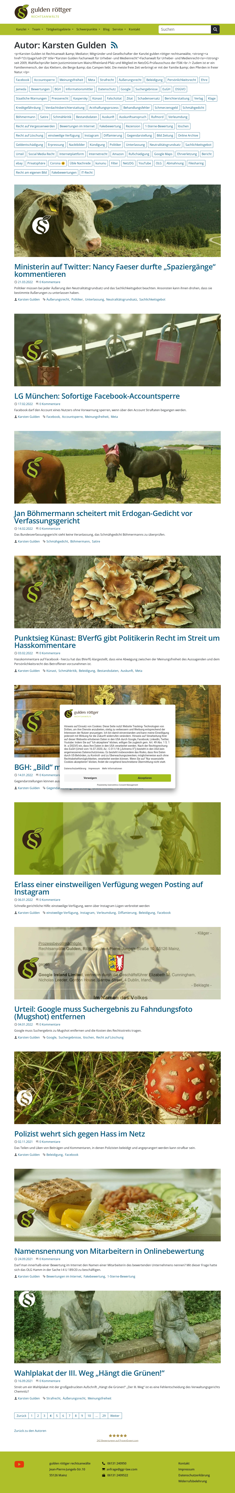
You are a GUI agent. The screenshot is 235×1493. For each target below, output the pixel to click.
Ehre (204, 80)
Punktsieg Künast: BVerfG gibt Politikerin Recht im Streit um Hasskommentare (117, 641)
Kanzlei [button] (21, 29)
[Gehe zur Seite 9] (82, 1416)
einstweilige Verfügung (64, 135)
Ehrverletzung (187, 154)
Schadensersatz (149, 98)
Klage (212, 98)
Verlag (198, 98)
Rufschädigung (139, 154)
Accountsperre (44, 80)
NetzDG (128, 163)
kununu (100, 163)
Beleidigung (154, 80)
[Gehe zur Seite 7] (69, 1416)
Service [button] (118, 29)
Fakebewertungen (64, 172)
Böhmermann (25, 117)
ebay (19, 163)
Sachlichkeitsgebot (198, 145)
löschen (183, 126)
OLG (159, 163)
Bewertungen (40, 89)
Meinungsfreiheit (71, 80)
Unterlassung (135, 145)
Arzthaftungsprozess (104, 108)
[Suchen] (185, 29)
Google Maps (163, 154)
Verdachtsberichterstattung (65, 108)
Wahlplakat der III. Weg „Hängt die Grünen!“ (89, 1373)
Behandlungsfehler (136, 108)
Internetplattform (71, 154)
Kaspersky (80, 98)
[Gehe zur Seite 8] (76, 1416)
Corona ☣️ (57, 163)
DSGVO (180, 89)
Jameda (21, 89)
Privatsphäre (36, 163)
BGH (58, 89)
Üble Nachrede (80, 163)
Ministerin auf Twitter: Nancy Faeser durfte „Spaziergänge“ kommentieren (114, 270)
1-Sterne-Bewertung (159, 126)
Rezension (133, 126)
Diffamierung (113, 135)
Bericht (207, 154)
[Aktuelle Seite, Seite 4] (50, 1416)
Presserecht (60, 98)
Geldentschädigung (29, 145)
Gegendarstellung (139, 135)
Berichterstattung (177, 98)
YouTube (145, 163)
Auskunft (108, 117)
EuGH (166, 89)
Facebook (22, 80)
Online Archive (188, 135)
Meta (91, 80)
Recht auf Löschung (29, 135)
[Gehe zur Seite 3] (44, 1416)
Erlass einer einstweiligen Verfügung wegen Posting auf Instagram (108, 888)
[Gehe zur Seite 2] (38, 1416)
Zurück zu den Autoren (30, 1431)
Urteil (20, 154)
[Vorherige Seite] (21, 1416)
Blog (106, 29)
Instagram (92, 135)
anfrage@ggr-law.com (122, 1469)
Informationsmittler (79, 89)
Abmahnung (175, 163)
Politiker (115, 145)
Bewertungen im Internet (77, 126)
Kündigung (97, 145)
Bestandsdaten (86, 117)
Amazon (118, 154)
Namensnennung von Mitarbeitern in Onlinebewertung (109, 1251)
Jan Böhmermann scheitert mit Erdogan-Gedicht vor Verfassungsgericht (103, 517)
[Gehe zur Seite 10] (89, 1416)
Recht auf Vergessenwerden (35, 126)
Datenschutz (107, 89)
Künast (97, 98)
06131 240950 (114, 1463)
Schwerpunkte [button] (87, 29)
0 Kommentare (49, 282)
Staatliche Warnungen (31, 98)
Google (126, 89)
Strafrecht (107, 80)
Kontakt (134, 29)
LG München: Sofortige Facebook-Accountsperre (97, 396)
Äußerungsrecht (130, 80)
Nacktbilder (77, 145)
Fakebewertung (110, 126)
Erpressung (56, 145)
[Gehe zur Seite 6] (63, 1416)
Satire (44, 117)
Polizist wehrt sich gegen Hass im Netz (79, 1134)
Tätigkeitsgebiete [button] (58, 29)
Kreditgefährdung (28, 108)
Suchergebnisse (146, 89)
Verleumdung (177, 117)
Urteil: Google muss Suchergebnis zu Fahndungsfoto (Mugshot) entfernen (103, 1012)
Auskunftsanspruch (132, 117)
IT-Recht (87, 172)
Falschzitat (114, 98)
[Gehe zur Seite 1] (31, 1416)
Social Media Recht (41, 154)
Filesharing (196, 163)
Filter (114, 163)
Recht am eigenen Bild (31, 172)
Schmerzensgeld (166, 108)
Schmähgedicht (193, 108)
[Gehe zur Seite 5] (57, 1416)
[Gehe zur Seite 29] (104, 1416)
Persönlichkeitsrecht (181, 80)
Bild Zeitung (165, 135)
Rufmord (157, 117)
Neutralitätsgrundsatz (165, 145)
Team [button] (36, 29)
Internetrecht (98, 154)
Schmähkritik (62, 117)
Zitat (130, 98)
